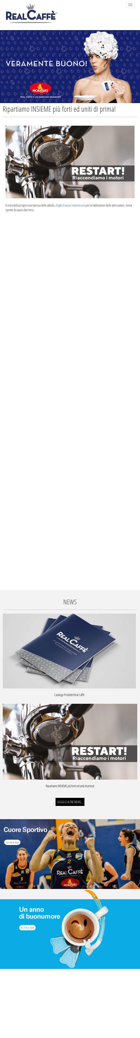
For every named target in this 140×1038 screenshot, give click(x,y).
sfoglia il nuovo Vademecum (70, 205)
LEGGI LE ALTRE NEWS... (70, 802)
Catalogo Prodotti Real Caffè (69, 695)
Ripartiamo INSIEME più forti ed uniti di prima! (70, 786)
